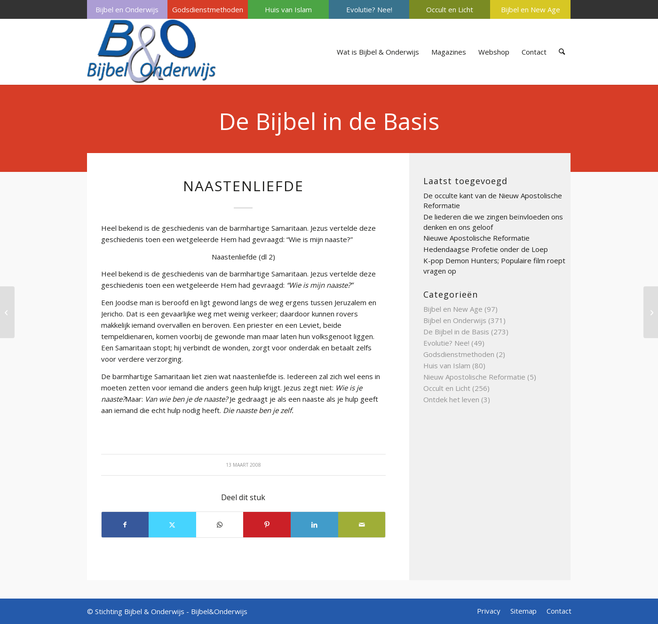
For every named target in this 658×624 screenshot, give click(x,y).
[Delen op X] (172, 524)
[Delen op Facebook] (125, 524)
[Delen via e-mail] (362, 524)
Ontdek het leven (451, 399)
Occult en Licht (449, 9)
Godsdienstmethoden (207, 9)
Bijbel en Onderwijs (127, 9)
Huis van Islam (288, 9)
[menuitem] (127, 9)
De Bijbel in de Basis (329, 121)
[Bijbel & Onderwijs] (151, 52)
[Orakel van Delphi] (650, 312)
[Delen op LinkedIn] (314, 524)
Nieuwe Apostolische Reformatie (476, 238)
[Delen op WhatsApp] (220, 524)
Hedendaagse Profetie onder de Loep (485, 249)
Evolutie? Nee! (369, 9)
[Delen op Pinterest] (267, 524)
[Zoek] (562, 52)
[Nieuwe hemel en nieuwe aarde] (7, 312)
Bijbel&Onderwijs (219, 611)
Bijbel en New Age (530, 9)
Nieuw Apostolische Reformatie (474, 376)
